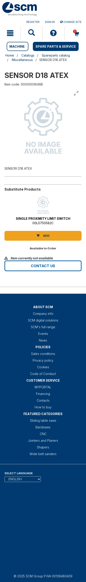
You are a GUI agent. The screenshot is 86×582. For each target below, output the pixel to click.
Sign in (50, 22)
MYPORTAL (43, 387)
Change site (71, 22)
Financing (43, 394)
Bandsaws (43, 427)
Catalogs (27, 55)
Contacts (43, 400)
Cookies (43, 367)
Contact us (43, 266)
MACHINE (17, 46)
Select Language (18, 473)
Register (33, 22)
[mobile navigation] (10, 33)
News (43, 340)
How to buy (43, 407)
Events (43, 334)
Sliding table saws (43, 420)
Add (43, 235)
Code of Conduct (43, 374)
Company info (43, 313)
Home (9, 55)
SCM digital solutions (43, 320)
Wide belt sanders (43, 454)
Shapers (43, 447)
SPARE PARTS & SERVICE (56, 46)
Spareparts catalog (56, 55)
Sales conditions (43, 354)
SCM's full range (43, 327)
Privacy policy (43, 360)
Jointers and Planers (43, 440)
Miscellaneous (22, 60)
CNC (43, 434)
